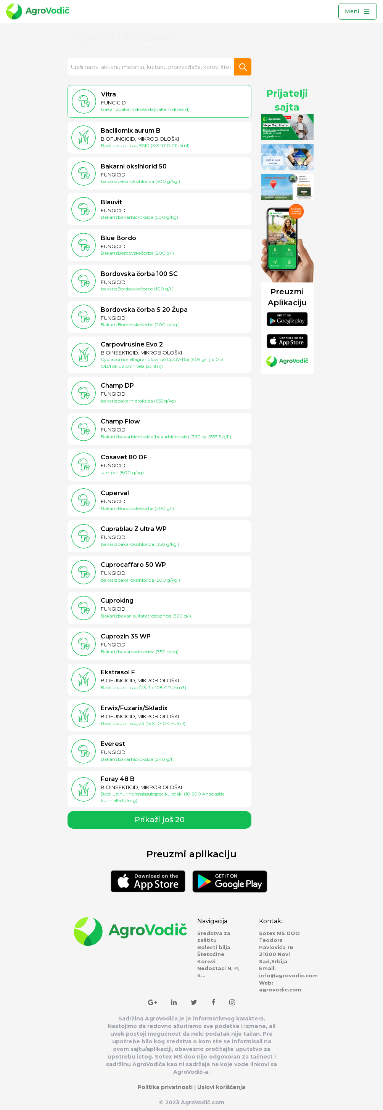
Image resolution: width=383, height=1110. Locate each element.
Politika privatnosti (165, 1087)
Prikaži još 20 (160, 819)
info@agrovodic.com (288, 975)
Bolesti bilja (213, 947)
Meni (357, 11)
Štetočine (210, 954)
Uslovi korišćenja (221, 1087)
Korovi (206, 961)
